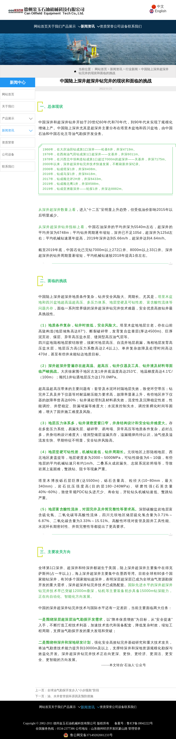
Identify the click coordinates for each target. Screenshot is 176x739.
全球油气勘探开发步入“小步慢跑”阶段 (73, 690)
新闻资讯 (116, 69)
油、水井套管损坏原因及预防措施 (70, 696)
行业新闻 (132, 69)
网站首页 (101, 69)
